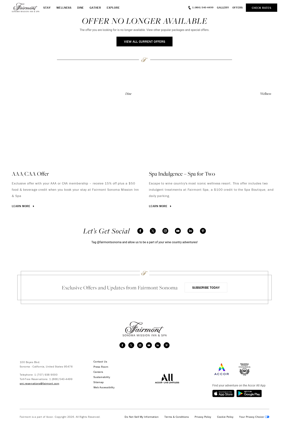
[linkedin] (190, 231)
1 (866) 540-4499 (60, 379)
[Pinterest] (203, 231)
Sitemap (98, 382)
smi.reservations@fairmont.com (39, 383)
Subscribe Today (206, 287)
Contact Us (100, 361)
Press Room (100, 366)
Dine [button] (80, 7)
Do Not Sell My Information (142, 416)
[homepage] (27, 7)
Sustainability (101, 377)
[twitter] (153, 231)
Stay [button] (47, 7)
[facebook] (140, 231)
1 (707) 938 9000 (46, 374)
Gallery (223, 7)
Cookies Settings (254, 416)
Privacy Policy (203, 416)
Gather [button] (95, 7)
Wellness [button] (64, 7)
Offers (237, 7)
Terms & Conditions (176, 416)
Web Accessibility (104, 387)
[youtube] (178, 231)
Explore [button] (113, 7)
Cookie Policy (225, 416)
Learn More (23, 206)
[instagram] (165, 231)
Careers (98, 372)
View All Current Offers (144, 41)
